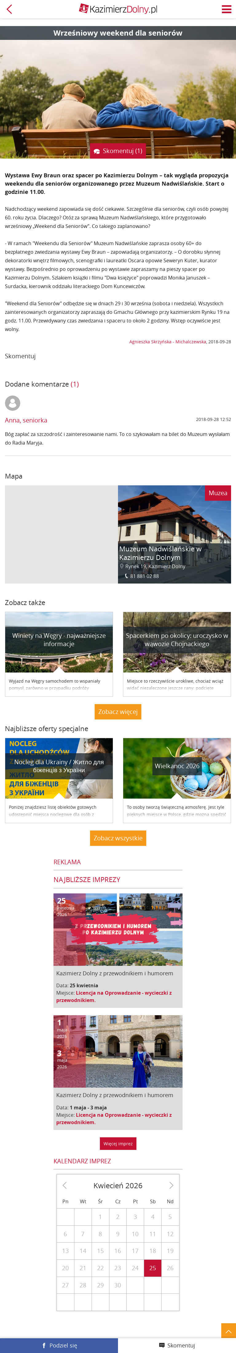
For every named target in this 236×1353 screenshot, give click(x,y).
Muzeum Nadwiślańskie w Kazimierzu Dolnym (160, 553)
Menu (227, 9)
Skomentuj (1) (122, 151)
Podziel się (63, 1345)
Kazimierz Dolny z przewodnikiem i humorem (114, 973)
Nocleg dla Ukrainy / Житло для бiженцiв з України (59, 766)
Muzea (218, 493)
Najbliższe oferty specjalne (46, 728)
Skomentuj (181, 1345)
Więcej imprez (118, 1144)
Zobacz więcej (118, 711)
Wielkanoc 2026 (177, 766)
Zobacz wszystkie (118, 838)
